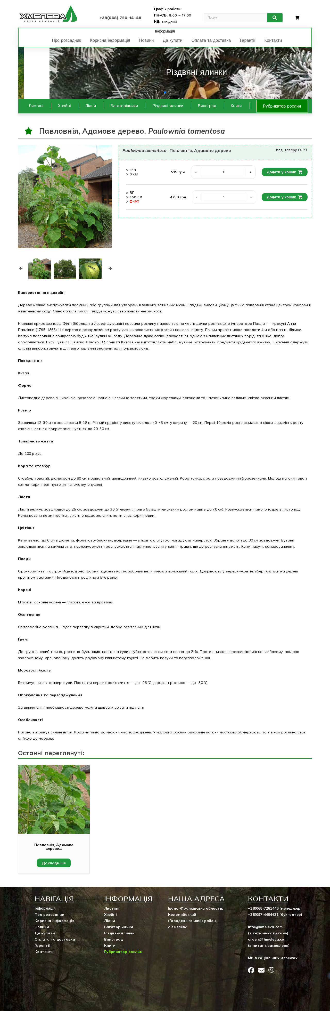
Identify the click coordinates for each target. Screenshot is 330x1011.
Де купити (173, 40)
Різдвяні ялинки (167, 105)
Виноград (207, 105)
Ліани (90, 105)
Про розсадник (66, 40)
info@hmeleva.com (265, 927)
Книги (236, 105)
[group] (165, 73)
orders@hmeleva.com (267, 939)
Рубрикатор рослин (282, 106)
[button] (161, 92)
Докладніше (54, 863)
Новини (146, 40)
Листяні (36, 105)
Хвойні (64, 105)
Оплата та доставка (211, 40)
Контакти (273, 40)
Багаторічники (124, 105)
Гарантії (247, 40)
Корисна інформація (110, 40)
